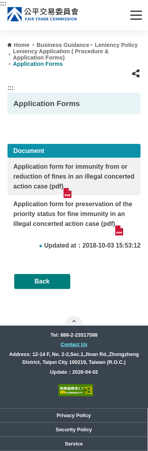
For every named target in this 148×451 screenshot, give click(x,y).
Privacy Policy (74, 415)
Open (74, 321)
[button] (136, 73)
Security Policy (74, 429)
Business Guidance (63, 45)
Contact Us (74, 344)
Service (74, 444)
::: (3, 3)
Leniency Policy (116, 45)
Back (41, 281)
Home (22, 45)
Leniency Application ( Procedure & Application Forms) (61, 54)
